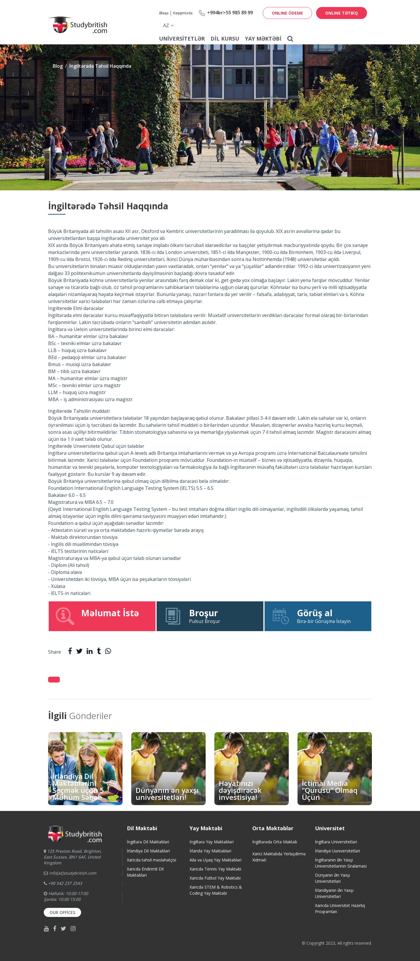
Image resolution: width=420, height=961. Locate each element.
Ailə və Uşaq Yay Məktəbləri (216, 860)
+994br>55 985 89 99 (230, 12)
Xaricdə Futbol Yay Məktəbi (215, 878)
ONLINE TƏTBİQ (341, 13)
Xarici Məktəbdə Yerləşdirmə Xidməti (279, 857)
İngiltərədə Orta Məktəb (274, 842)
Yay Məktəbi (263, 38)
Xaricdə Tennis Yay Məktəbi (215, 869)
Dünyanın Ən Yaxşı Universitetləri (332, 878)
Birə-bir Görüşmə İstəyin (318, 616)
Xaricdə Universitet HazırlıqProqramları (340, 908)
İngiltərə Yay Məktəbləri (212, 842)
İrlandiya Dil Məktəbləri (148, 851)
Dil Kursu (225, 38)
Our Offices (62, 912)
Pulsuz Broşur (210, 616)
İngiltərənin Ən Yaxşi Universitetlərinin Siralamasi (341, 863)
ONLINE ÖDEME (287, 13)
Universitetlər (182, 38)
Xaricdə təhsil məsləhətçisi (151, 860)
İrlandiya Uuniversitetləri (337, 851)
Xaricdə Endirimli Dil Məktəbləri (145, 872)
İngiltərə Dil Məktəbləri (148, 842)
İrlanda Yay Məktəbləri (210, 851)
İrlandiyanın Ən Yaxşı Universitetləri (334, 893)
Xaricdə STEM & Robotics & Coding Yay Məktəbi (216, 890)
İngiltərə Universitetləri (336, 842)
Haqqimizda (182, 13)
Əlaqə (164, 13)
